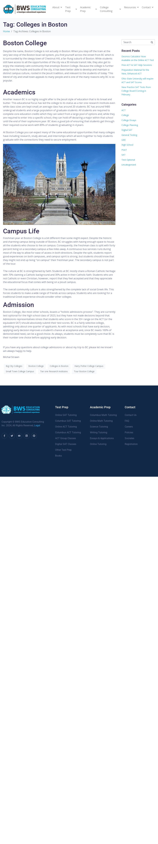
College (125, 115)
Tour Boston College (84, 371)
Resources (131, 7)
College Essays (129, 120)
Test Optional (128, 159)
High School (127, 144)
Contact (147, 7)
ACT (124, 110)
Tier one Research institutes (54, 371)
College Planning (130, 125)
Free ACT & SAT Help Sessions (137, 65)
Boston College (25, 43)
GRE (124, 139)
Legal (37, 425)
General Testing (129, 135)
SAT (123, 154)
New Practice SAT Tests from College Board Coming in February (136, 91)
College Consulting (110, 9)
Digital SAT (127, 129)
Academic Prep (88, 9)
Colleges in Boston (59, 366)
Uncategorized (129, 164)
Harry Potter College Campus (88, 366)
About (57, 7)
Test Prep (71, 9)
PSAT (124, 149)
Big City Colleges (14, 366)
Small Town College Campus (20, 371)
